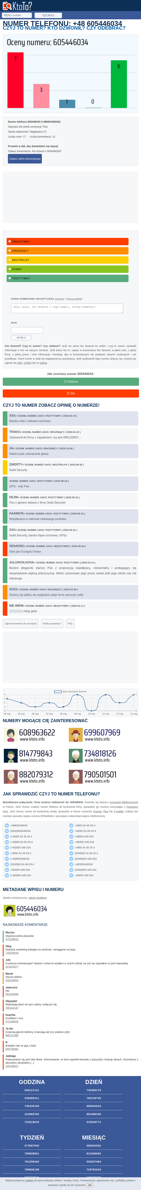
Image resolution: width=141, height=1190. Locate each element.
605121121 (32, 1090)
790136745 (93, 1098)
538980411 (32, 1098)
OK (90, 1185)
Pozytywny (19, 278)
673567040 (32, 1145)
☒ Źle (71, 393)
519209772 (93, 1122)
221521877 (12, 966)
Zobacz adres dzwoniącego (24, 158)
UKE (19, 364)
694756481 (12, 1048)
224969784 (32, 1114)
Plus (105, 811)
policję (43, 364)
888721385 (12, 1035)
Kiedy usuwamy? (52, 623)
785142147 (12, 1007)
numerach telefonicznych (124, 802)
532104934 (12, 980)
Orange (97, 811)
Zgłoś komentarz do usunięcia (21, 623)
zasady (59, 299)
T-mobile (119, 811)
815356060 (93, 1153)
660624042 (93, 1145)
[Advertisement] (70, 197)
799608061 (32, 1153)
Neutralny (18, 260)
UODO (27, 364)
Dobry (15, 269)
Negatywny (19, 241)
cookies (29, 1180)
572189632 (12, 939)
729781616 (93, 1169)
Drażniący (18, 250)
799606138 (32, 1169)
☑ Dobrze (71, 381)
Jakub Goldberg (37, 897)
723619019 (32, 1122)
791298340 (32, 1161)
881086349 (93, 1114)
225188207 (12, 1066)
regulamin (74, 299)
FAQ (70, 623)
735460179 (93, 1090)
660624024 (93, 1106)
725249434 (12, 952)
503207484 (93, 1161)
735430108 (32, 1106)
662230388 (12, 994)
